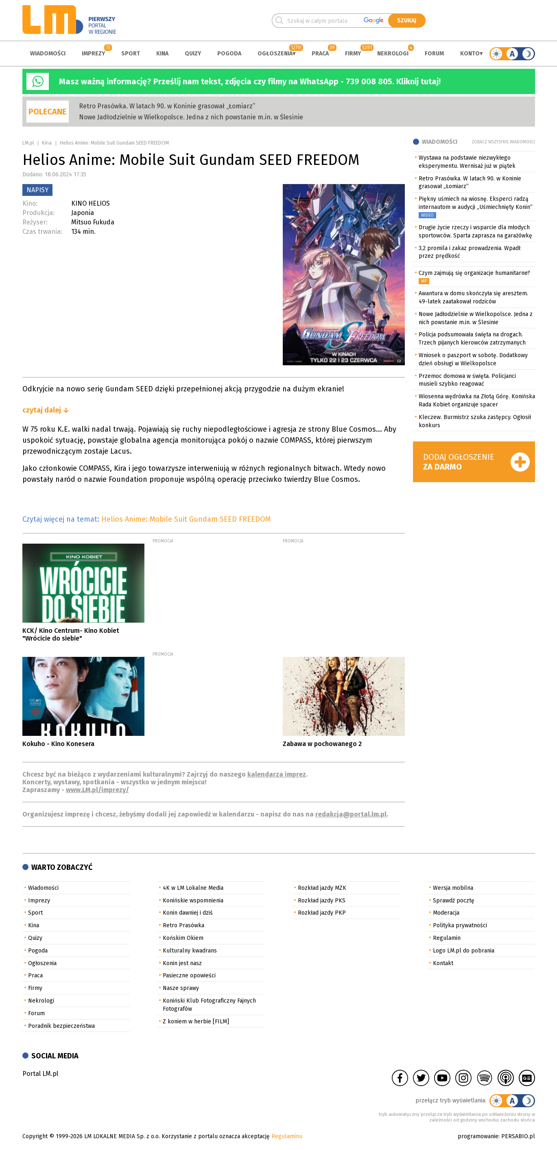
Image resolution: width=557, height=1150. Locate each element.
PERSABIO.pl (518, 1136)
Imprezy (93, 53)
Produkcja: (38, 213)
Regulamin (447, 938)
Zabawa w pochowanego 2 (322, 744)
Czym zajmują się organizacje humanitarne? (474, 273)
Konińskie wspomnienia (193, 900)
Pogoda (229, 53)
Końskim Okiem (183, 938)
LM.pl (28, 143)
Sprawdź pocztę (453, 900)
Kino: (29, 203)
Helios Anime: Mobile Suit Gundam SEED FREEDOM (186, 519)
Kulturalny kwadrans (190, 950)
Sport (130, 53)
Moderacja (446, 912)
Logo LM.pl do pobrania (463, 950)
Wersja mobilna (453, 887)
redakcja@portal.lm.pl (351, 814)
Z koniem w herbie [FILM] (196, 1021)
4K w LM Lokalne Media (193, 887)
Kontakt (443, 963)
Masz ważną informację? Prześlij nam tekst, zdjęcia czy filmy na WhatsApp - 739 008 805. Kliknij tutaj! (250, 81)
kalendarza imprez (276, 774)
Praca (320, 53)
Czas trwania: (42, 231)
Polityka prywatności (460, 925)
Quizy (193, 53)
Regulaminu (286, 1136)
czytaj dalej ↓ (45, 410)
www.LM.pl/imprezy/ (97, 790)
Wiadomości (48, 53)
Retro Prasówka (183, 925)
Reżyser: (35, 222)
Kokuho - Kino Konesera (58, 744)
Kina (162, 53)
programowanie (478, 1136)
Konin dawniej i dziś (188, 912)
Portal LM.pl (40, 1074)
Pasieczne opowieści (189, 975)
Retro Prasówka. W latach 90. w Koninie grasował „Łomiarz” (167, 106)
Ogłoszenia (275, 53)
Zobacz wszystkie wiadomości (503, 142)
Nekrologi (392, 53)
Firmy (353, 53)
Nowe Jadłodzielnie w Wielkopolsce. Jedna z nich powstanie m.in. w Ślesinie (191, 117)
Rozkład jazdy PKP (322, 912)
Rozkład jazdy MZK (322, 887)
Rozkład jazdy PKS (321, 900)
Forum (434, 53)
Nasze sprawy (181, 988)
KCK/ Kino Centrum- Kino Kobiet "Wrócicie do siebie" (70, 634)
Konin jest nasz (182, 963)
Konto (470, 53)
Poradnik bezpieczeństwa (61, 1026)
